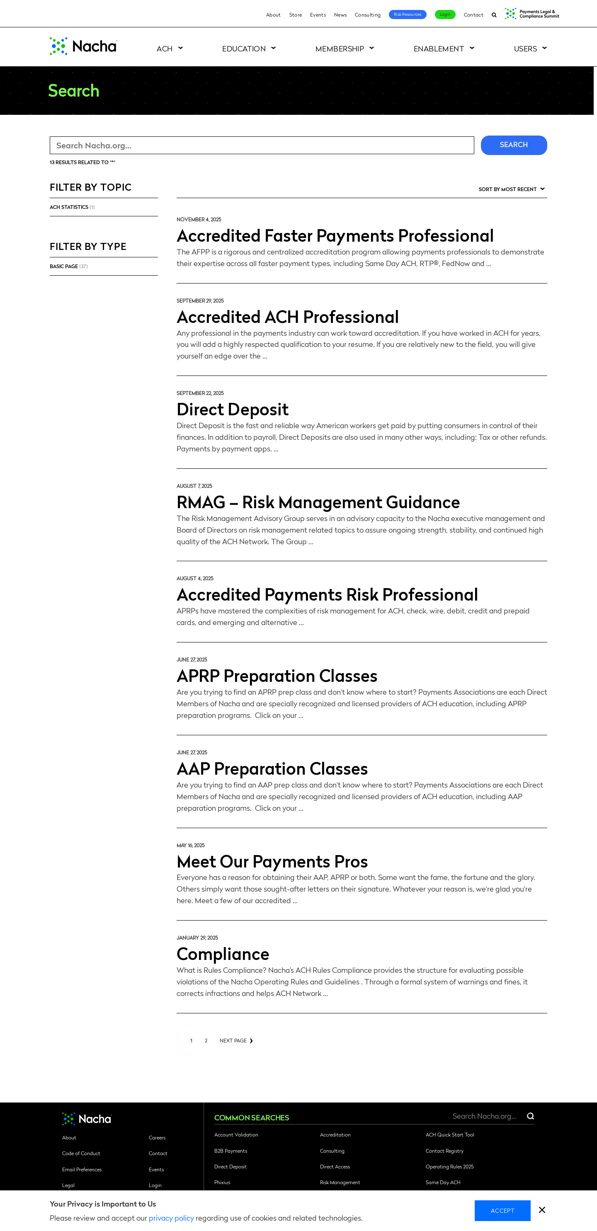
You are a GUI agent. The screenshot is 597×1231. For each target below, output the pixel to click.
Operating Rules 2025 (449, 1166)
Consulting (368, 14)
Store (295, 14)
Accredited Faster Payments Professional (335, 234)
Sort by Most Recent (508, 189)
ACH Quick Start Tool (450, 1134)
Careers (157, 1137)
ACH (164, 48)
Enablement (439, 48)
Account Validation (236, 1134)
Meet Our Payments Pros (272, 860)
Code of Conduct (81, 1153)
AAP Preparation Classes (272, 767)
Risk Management (340, 1182)
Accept (502, 1210)
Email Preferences (82, 1169)
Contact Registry (445, 1150)
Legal (68, 1185)
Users (525, 48)
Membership (339, 48)
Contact (473, 14)
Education (244, 48)
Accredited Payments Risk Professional (327, 593)
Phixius (222, 1182)
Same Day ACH (443, 1182)
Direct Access (335, 1166)
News (340, 14)
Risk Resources (408, 14)
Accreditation (335, 1134)
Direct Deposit (233, 408)
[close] (542, 1211)
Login (445, 14)
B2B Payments (230, 1150)
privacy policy (171, 1217)
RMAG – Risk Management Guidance (318, 501)
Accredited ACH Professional (288, 316)
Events (318, 14)
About (273, 14)
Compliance (223, 953)
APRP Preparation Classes (277, 675)
